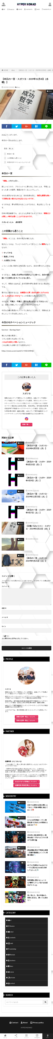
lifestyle (11, 955)
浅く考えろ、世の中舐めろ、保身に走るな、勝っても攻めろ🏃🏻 (37, 897)
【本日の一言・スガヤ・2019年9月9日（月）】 (38, 479)
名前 (4, 608)
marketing (46, 9)
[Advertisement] (26, 38)
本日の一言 (9, 153)
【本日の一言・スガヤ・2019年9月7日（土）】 (38, 511)
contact (11, 983)
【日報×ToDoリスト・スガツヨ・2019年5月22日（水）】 (38, 527)
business (11, 960)
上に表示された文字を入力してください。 (15, 638)
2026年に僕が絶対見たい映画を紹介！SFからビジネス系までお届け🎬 (37, 837)
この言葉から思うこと (13, 158)
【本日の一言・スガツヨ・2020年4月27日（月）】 (37, 447)
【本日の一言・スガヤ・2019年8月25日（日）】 (38, 463)
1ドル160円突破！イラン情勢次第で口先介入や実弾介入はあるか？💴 (37, 822)
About (24, 1023)
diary (13, 70)
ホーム (5, 1036)
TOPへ (47, 1036)
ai (3, 9)
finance (10, 9)
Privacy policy (37, 1023)
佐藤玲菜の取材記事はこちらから (26, 785)
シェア (16, 1036)
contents (28, 9)
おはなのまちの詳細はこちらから (26, 781)
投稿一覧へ (26, 424)
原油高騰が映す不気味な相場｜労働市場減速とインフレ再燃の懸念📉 (37, 852)
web (37, 9)
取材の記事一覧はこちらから (25, 720)
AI (24, 863)
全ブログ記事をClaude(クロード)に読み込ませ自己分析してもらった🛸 (37, 867)
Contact (14, 1023)
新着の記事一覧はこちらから (25, 717)
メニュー (26, 1036)
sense (11, 972)
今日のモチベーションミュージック (17, 162)
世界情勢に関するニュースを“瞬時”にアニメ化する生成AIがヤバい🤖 (37, 882)
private (11, 977)
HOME (6, 70)
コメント (5, 586)
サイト (4, 626)
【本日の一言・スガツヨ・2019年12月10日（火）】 (37, 495)
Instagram (37, 1036)
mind (19, 9)
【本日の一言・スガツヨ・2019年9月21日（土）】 (37, 559)
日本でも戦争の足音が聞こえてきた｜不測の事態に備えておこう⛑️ (37, 807)
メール (5, 617)
